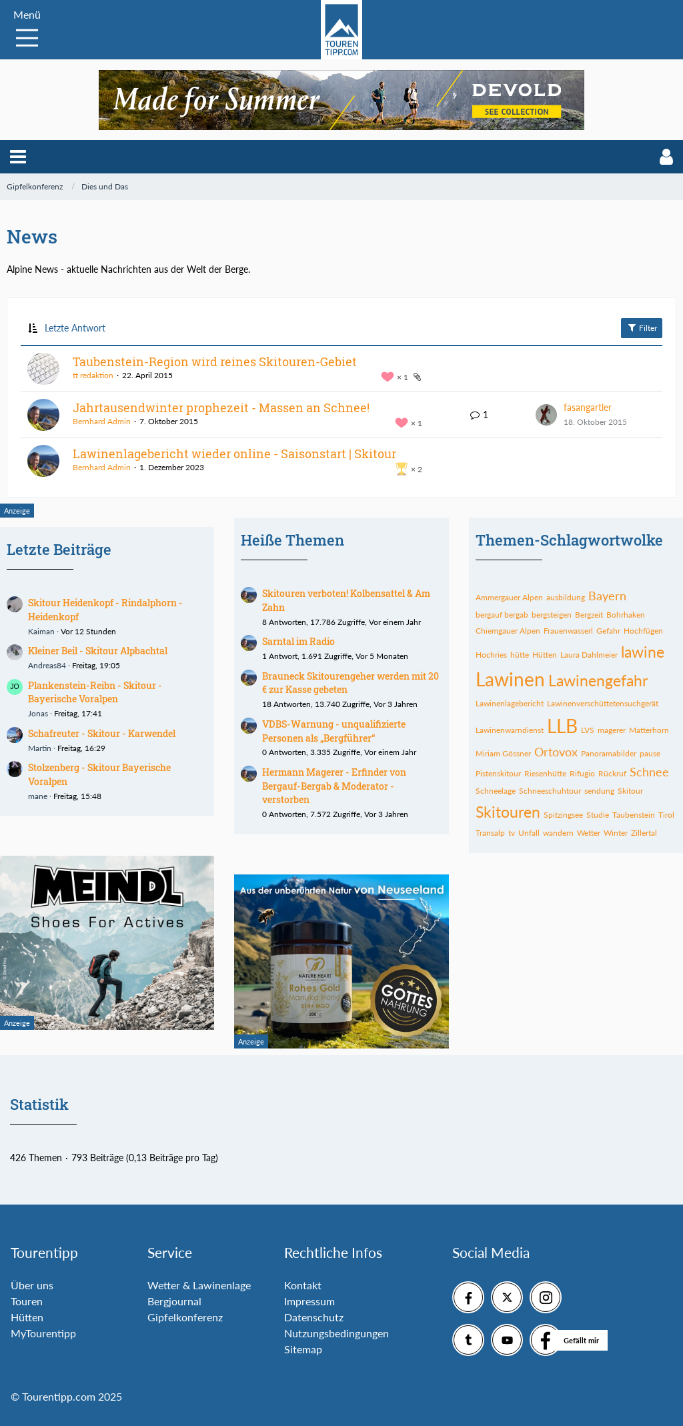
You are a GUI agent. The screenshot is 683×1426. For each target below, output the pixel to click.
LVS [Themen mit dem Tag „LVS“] (587, 730)
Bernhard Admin (102, 421)
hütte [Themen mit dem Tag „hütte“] (519, 655)
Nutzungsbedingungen (336, 1333)
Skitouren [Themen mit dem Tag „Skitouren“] (508, 811)
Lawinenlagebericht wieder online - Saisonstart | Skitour (234, 454)
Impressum (309, 1301)
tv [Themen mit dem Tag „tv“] (511, 833)
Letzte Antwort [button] (75, 327)
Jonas (38, 713)
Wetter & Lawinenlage (199, 1285)
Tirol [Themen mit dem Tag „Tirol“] (666, 815)
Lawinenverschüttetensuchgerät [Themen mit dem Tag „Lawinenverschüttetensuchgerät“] (602, 703)
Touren (27, 1301)
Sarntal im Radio (298, 641)
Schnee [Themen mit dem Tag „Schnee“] (649, 771)
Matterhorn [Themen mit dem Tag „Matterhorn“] (649, 730)
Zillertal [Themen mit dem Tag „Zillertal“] (644, 833)
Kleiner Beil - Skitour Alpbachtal (97, 650)
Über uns (32, 1285)
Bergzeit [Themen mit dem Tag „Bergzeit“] (589, 615)
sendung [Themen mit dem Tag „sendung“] (599, 791)
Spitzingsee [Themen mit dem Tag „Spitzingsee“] (563, 815)
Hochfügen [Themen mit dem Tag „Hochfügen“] (643, 631)
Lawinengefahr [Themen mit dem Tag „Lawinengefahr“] (598, 680)
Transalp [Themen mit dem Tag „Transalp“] (490, 833)
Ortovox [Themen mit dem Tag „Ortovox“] (556, 751)
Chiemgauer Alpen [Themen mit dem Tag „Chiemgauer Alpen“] (508, 631)
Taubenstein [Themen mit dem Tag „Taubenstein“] (633, 815)
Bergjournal (174, 1301)
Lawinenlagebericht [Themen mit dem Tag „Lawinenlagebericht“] (510, 703)
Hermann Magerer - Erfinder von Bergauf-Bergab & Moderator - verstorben (334, 786)
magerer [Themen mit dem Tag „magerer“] (612, 730)
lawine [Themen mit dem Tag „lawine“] (642, 651)
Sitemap (303, 1349)
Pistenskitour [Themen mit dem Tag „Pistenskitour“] (498, 773)
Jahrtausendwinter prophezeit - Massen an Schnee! (221, 408)
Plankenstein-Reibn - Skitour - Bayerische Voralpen (95, 692)
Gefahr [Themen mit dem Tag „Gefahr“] (608, 631)
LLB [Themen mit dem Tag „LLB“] (562, 725)
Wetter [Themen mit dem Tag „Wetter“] (588, 833)
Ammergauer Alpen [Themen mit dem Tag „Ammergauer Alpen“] (509, 597)
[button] (18, 156)
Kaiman (41, 631)
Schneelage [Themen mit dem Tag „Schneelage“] (496, 791)
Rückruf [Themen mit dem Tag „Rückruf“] (612, 773)
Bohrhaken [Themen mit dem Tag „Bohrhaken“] (625, 615)
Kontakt (302, 1285)
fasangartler (588, 407)
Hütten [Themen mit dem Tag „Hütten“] (544, 655)
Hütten (27, 1317)
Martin (39, 748)
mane (37, 796)
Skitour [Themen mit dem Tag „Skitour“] (630, 791)
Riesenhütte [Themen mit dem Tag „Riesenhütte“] (545, 773)
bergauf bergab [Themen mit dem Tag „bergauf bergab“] (502, 615)
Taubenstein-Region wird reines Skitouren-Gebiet (215, 361)
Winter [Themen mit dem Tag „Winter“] (616, 833)
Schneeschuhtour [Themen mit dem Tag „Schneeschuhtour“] (550, 791)
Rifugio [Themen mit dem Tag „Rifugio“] (582, 773)
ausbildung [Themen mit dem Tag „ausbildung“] (565, 597)
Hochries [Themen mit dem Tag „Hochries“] (491, 655)
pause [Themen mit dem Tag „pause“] (650, 753)
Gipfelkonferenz (185, 1317)
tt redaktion (93, 375)
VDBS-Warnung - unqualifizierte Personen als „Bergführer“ (334, 731)
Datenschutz (314, 1317)
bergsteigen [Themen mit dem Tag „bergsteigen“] (552, 615)
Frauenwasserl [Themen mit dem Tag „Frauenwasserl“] (568, 631)
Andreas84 (47, 665)
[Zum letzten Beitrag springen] (546, 415)
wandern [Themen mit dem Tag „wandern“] (558, 833)
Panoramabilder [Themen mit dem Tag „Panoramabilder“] (608, 753)
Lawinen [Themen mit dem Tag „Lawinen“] (510, 679)
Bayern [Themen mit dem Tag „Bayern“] (607, 595)
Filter (641, 327)
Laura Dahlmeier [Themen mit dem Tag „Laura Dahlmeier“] (589, 655)
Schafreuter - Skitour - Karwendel (101, 733)
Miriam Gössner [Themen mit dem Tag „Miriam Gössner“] (503, 753)
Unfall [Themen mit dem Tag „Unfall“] (529, 833)
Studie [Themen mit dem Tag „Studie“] (597, 815)
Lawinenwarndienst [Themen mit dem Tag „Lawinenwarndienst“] (510, 730)
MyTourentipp (43, 1333)
